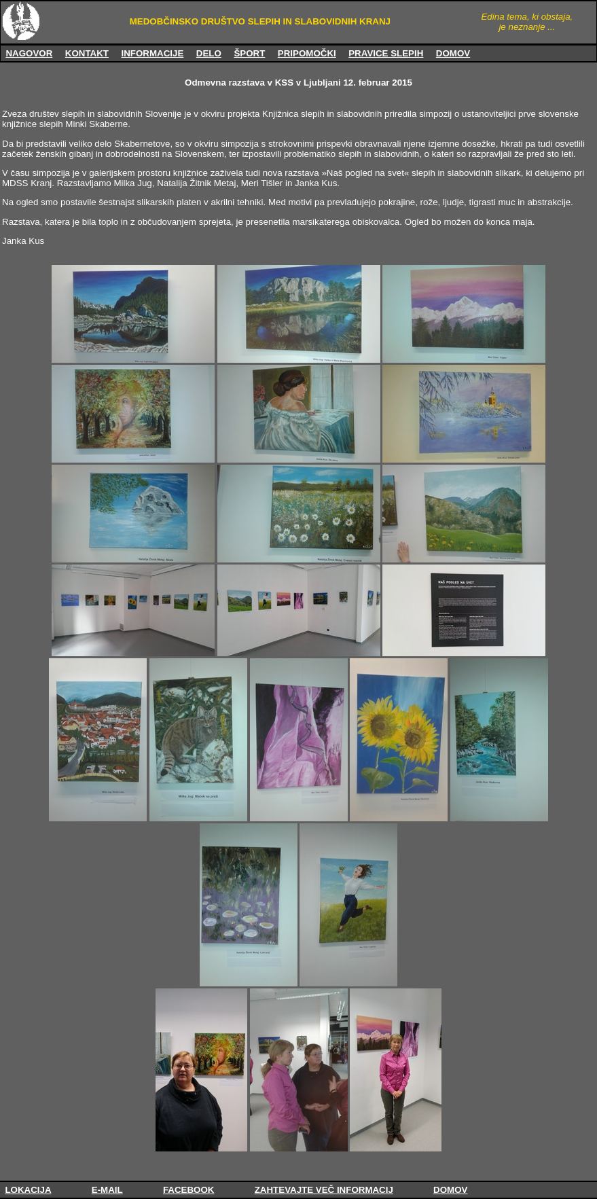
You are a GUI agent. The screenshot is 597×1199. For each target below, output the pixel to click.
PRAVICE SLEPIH (385, 53)
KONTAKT (87, 53)
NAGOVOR (28, 53)
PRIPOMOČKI (307, 53)
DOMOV (453, 53)
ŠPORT (249, 53)
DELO (208, 53)
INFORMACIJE (152, 53)
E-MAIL (107, 1190)
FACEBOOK (189, 1190)
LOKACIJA (28, 1190)
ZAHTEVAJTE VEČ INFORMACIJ (324, 1190)
